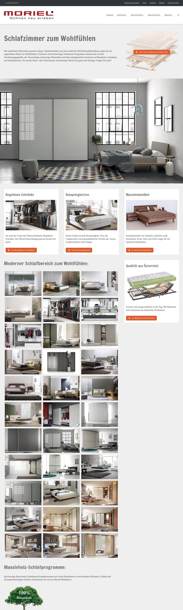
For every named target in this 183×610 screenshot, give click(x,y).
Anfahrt (152, 3)
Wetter (162, 3)
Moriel (168, 15)
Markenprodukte (132, 3)
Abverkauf (154, 15)
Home (110, 15)
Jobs (144, 3)
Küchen (121, 15)
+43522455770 (12, 3)
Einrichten (137, 15)
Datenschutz (173, 3)
